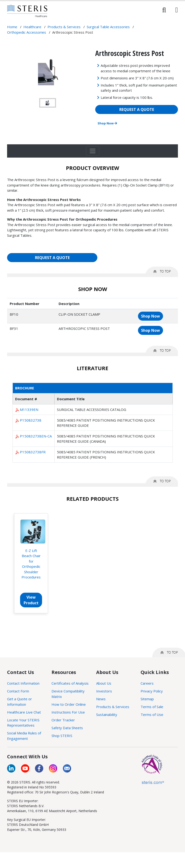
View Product (31, 600)
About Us (103, 683)
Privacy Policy (152, 691)
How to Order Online (69, 704)
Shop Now (107, 123)
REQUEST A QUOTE (136, 109)
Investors (104, 691)
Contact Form (18, 691)
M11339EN (29, 409)
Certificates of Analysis (70, 683)
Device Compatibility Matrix (68, 694)
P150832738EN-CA (36, 436)
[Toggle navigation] (92, 151)
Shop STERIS (62, 735)
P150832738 (30, 420)
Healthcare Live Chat (24, 712)
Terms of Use (152, 714)
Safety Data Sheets (67, 727)
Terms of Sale (152, 706)
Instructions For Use (68, 712)
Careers (147, 683)
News (101, 698)
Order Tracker (63, 720)
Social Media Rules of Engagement (24, 736)
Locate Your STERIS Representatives (23, 723)
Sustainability (106, 714)
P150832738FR (33, 452)
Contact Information (23, 683)
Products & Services (112, 706)
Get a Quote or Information (19, 701)
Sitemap (147, 698)
